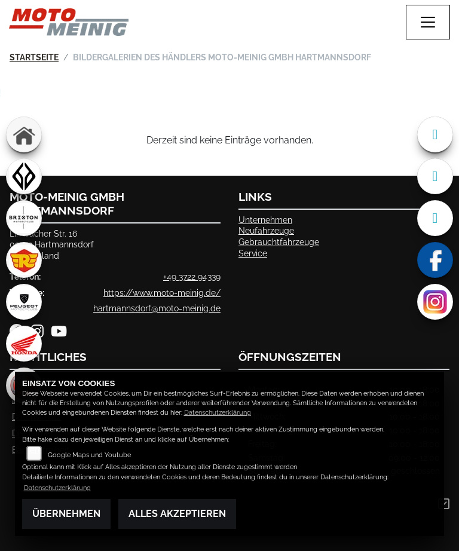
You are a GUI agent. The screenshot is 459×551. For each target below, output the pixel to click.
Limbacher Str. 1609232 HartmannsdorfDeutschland (52, 244)
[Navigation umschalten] (428, 22)
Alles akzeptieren (177, 513)
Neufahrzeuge (266, 230)
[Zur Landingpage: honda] (24, 344)
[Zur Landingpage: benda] (24, 176)
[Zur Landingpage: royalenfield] (24, 260)
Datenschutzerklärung (217, 413)
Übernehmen (66, 513)
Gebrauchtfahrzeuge (278, 242)
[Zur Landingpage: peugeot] (24, 302)
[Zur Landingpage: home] (24, 134)
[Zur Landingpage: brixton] (24, 218)
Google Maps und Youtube (89, 455)
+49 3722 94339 (192, 276)
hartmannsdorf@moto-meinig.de (157, 308)
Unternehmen (265, 220)
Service (252, 253)
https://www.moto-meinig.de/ (162, 292)
